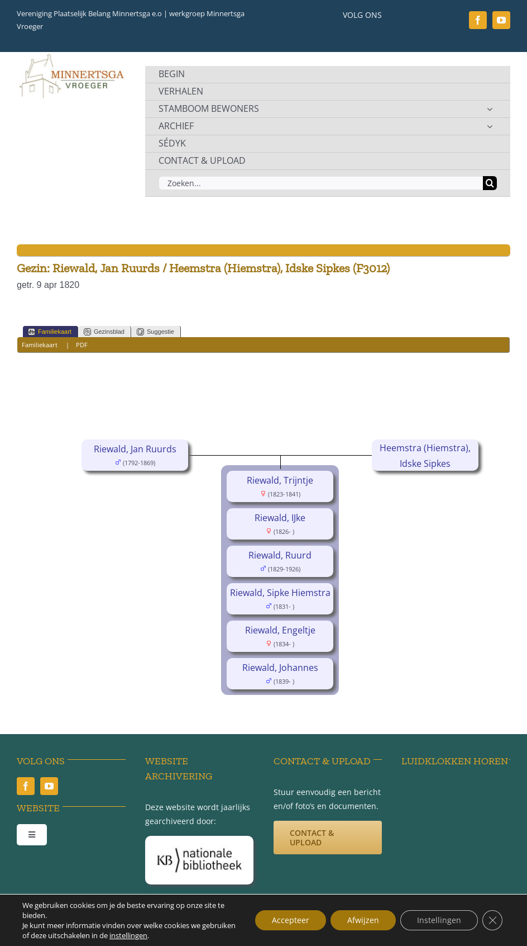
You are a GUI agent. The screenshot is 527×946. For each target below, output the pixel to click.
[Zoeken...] (321, 183)
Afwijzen (363, 920)
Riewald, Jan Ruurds (135, 449)
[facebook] (478, 20)
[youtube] (501, 20)
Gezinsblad (104, 332)
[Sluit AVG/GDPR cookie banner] (492, 920)
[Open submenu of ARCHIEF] (489, 126)
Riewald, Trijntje (280, 480)
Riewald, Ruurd (280, 555)
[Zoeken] (490, 183)
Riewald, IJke (280, 518)
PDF (82, 344)
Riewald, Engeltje (280, 630)
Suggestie (155, 332)
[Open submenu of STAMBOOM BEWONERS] (489, 109)
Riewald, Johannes (280, 667)
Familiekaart (49, 332)
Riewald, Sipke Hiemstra (280, 592)
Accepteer (290, 920)
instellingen (128, 935)
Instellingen (439, 920)
